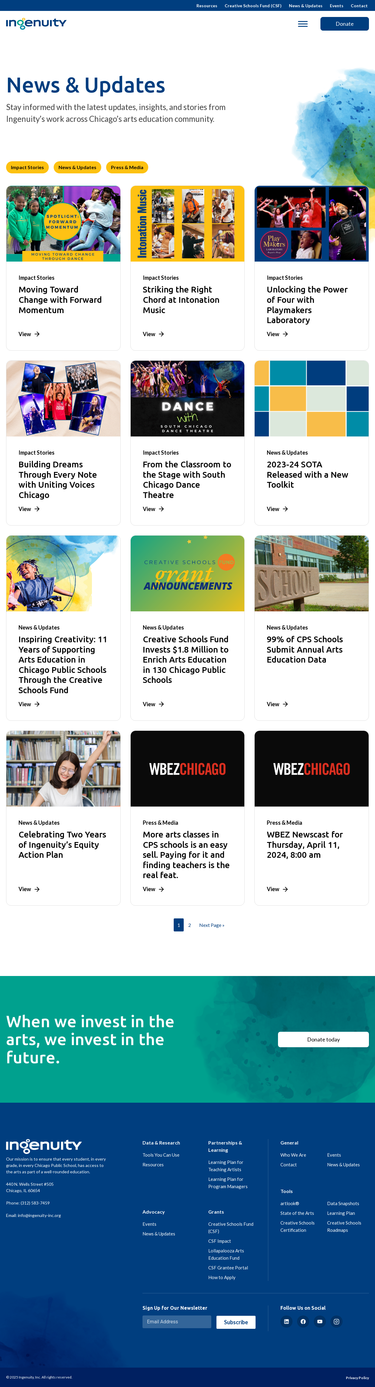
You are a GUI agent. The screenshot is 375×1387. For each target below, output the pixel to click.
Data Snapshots (343, 1203)
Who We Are (293, 1155)
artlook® (289, 1203)
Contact (359, 5)
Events (336, 5)
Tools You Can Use (160, 1155)
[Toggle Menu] (303, 24)
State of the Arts (297, 1213)
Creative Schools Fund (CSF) (253, 5)
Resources (206, 5)
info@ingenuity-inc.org (39, 1215)
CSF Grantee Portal (228, 1267)
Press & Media (127, 167)
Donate (345, 23)
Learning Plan (341, 1213)
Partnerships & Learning (225, 1146)
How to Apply (222, 1277)
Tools (286, 1191)
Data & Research (161, 1142)
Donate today (323, 1039)
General (289, 1142)
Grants (216, 1212)
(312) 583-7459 (35, 1202)
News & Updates (306, 5)
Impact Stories (27, 167)
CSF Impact (219, 1241)
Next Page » (212, 925)
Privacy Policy (357, 1377)
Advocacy (153, 1212)
